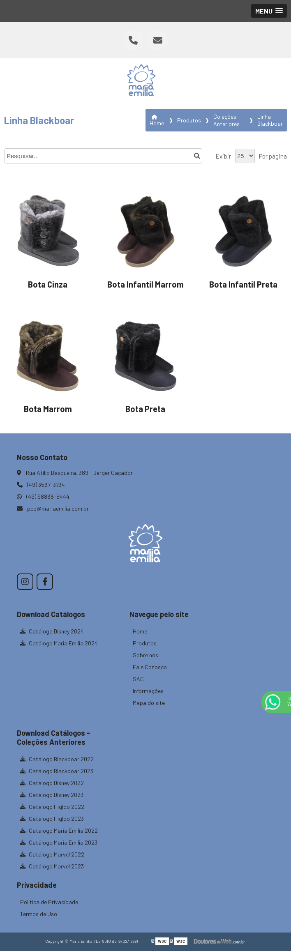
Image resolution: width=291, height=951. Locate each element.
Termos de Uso (38, 913)
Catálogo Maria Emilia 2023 (58, 842)
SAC (138, 678)
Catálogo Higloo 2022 (52, 806)
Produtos (145, 643)
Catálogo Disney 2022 (52, 782)
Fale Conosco (150, 666)
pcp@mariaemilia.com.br (53, 508)
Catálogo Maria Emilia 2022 (59, 830)
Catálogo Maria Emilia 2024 (59, 643)
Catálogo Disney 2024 (52, 631)
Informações (148, 690)
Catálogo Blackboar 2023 (56, 770)
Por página (273, 156)
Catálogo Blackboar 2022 (57, 758)
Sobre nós (145, 655)
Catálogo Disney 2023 (51, 794)
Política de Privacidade (49, 901)
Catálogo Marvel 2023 (52, 866)
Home (140, 631)
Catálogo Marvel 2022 (52, 854)
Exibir (223, 156)
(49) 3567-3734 (41, 484)
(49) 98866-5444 (43, 496)
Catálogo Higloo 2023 (52, 818)
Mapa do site (149, 702)
